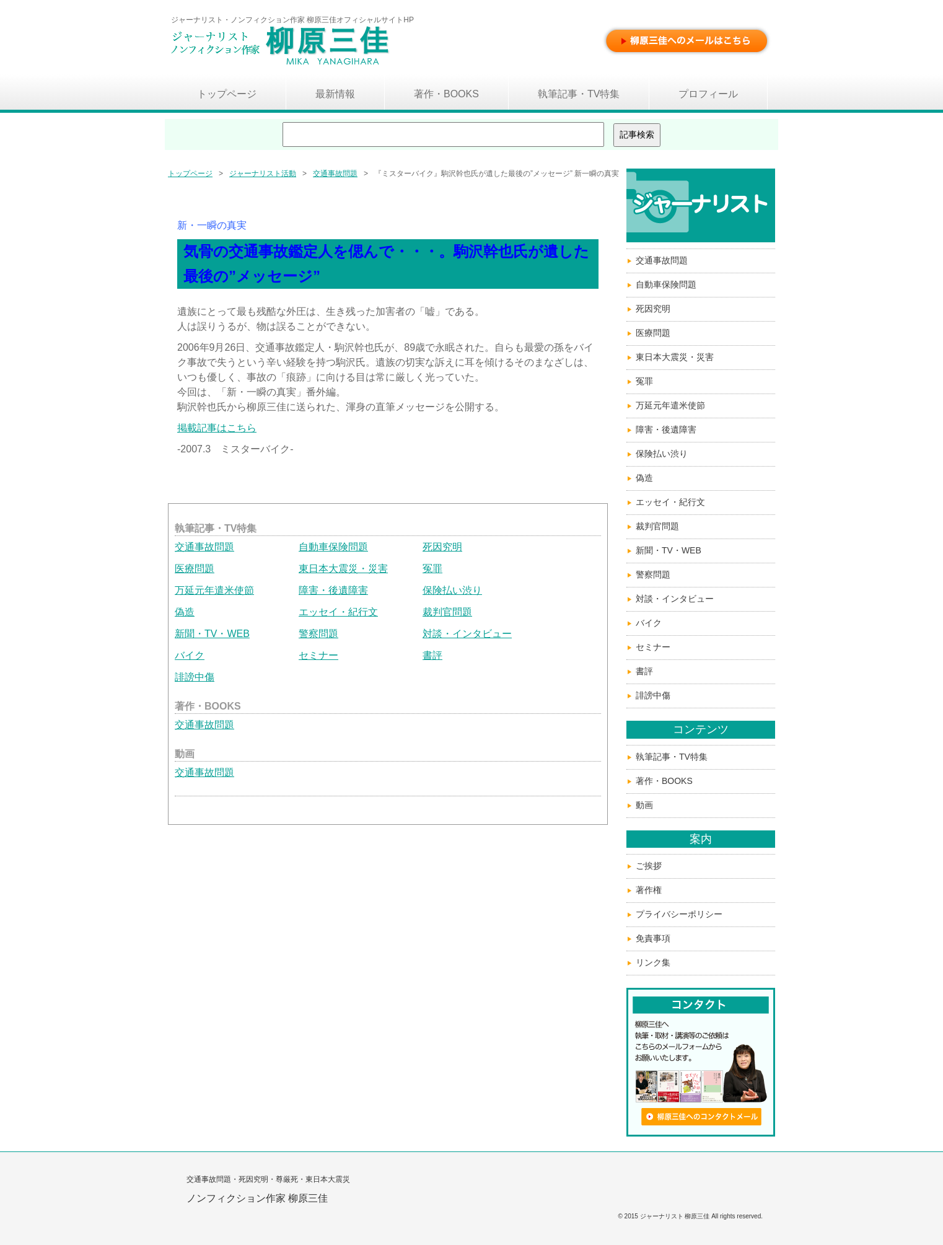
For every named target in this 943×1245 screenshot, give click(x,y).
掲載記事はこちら (217, 428)
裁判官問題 (447, 612)
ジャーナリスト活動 (262, 173)
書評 (432, 655)
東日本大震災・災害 (343, 568)
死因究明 (442, 547)
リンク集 (653, 962)
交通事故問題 (335, 173)
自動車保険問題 (333, 547)
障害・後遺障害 (333, 590)
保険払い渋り (452, 590)
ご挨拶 (649, 866)
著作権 (649, 890)
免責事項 (653, 938)
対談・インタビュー (467, 633)
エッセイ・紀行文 (338, 612)
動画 (644, 805)
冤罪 (432, 568)
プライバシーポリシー (679, 914)
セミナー (318, 655)
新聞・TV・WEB (212, 633)
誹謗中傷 (194, 677)
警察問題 (318, 633)
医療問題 (194, 568)
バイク (189, 655)
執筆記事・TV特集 (672, 757)
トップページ (190, 173)
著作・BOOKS (664, 781)
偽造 (185, 612)
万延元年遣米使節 (214, 590)
